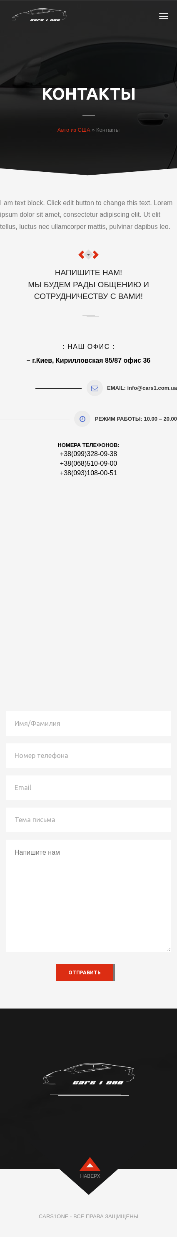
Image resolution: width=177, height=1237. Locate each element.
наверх (90, 1176)
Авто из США (73, 130)
